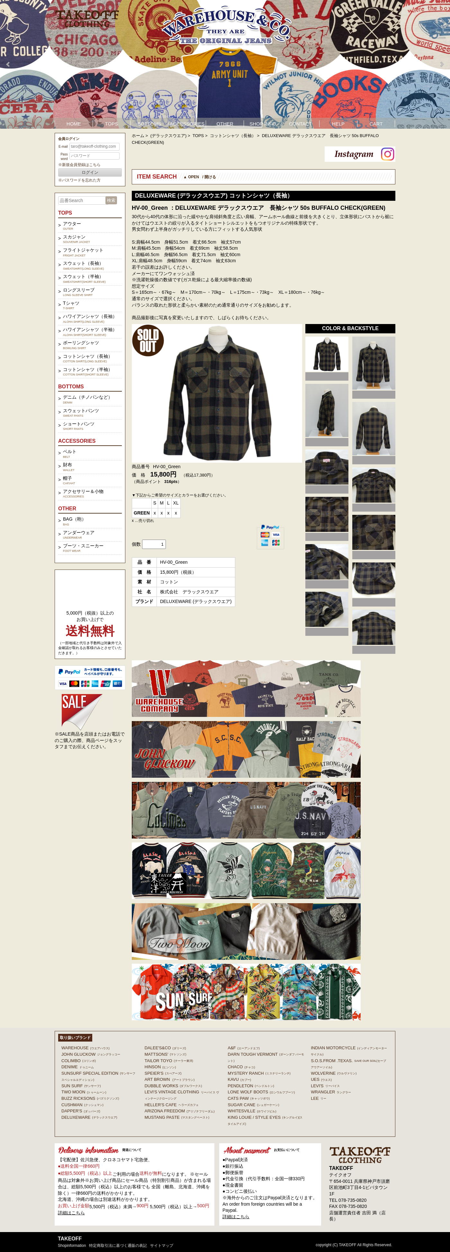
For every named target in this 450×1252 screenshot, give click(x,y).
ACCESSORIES (187, 123)
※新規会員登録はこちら (79, 164)
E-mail (63, 146)
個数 (136, 544)
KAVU (239, 1079)
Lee (318, 1098)
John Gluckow (90, 1054)
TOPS (111, 123)
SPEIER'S (163, 1073)
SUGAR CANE (253, 1104)
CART (376, 123)
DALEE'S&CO (165, 1047)
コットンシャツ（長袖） (233, 135)
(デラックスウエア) (168, 135)
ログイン (90, 172)
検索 (111, 200)
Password (64, 157)
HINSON (160, 1066)
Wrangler (331, 1092)
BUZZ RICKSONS (90, 1098)
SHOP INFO (262, 123)
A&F (243, 1047)
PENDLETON (251, 1085)
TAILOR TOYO (169, 1060)
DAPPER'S (80, 1110)
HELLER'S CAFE (172, 1104)
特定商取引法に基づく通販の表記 (118, 1245)
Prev (8, 64)
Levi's (325, 1085)
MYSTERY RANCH (259, 1073)
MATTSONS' (165, 1054)
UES (321, 1079)
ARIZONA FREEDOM (180, 1110)
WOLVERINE (333, 1073)
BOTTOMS (149, 123)
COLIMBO (78, 1060)
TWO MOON (83, 1092)
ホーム (138, 135)
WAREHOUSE (85, 1047)
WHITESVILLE (252, 1110)
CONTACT (300, 123)
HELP (338, 123)
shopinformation (72, 1245)
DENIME (77, 1066)
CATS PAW (248, 1098)
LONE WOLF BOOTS (261, 1092)
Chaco (241, 1066)
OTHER (224, 123)
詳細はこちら (71, 1212)
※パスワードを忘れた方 (79, 180)
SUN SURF (81, 1085)
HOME (74, 123)
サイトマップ (161, 1245)
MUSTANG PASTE (177, 1117)
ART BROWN (169, 1079)
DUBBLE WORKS (173, 1085)
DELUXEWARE (89, 1117)
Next (442, 64)
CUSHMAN (82, 1104)
